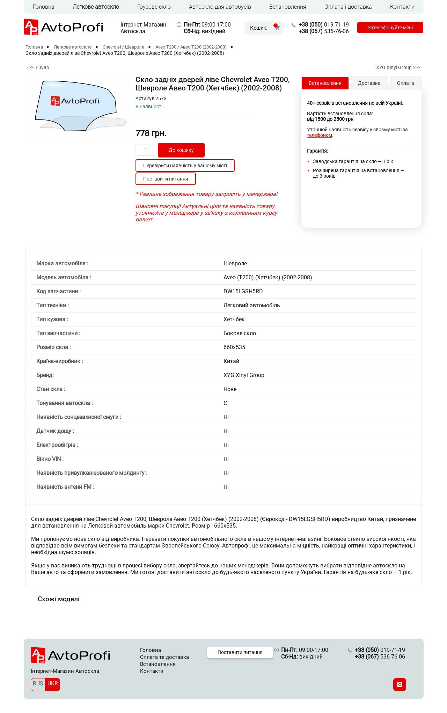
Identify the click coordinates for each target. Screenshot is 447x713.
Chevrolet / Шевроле (123, 47)
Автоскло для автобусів (220, 6)
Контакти (402, 6)
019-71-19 (324, 24)
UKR (52, 683)
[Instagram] (399, 684)
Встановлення (287, 6)
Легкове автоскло (96, 6)
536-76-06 (324, 31)
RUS (38, 683)
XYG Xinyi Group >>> (398, 67)
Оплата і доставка (348, 6)
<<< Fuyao (38, 67)
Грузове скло (154, 6)
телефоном (319, 135)
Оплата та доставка (164, 657)
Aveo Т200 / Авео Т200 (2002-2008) (191, 47)
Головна (43, 6)
